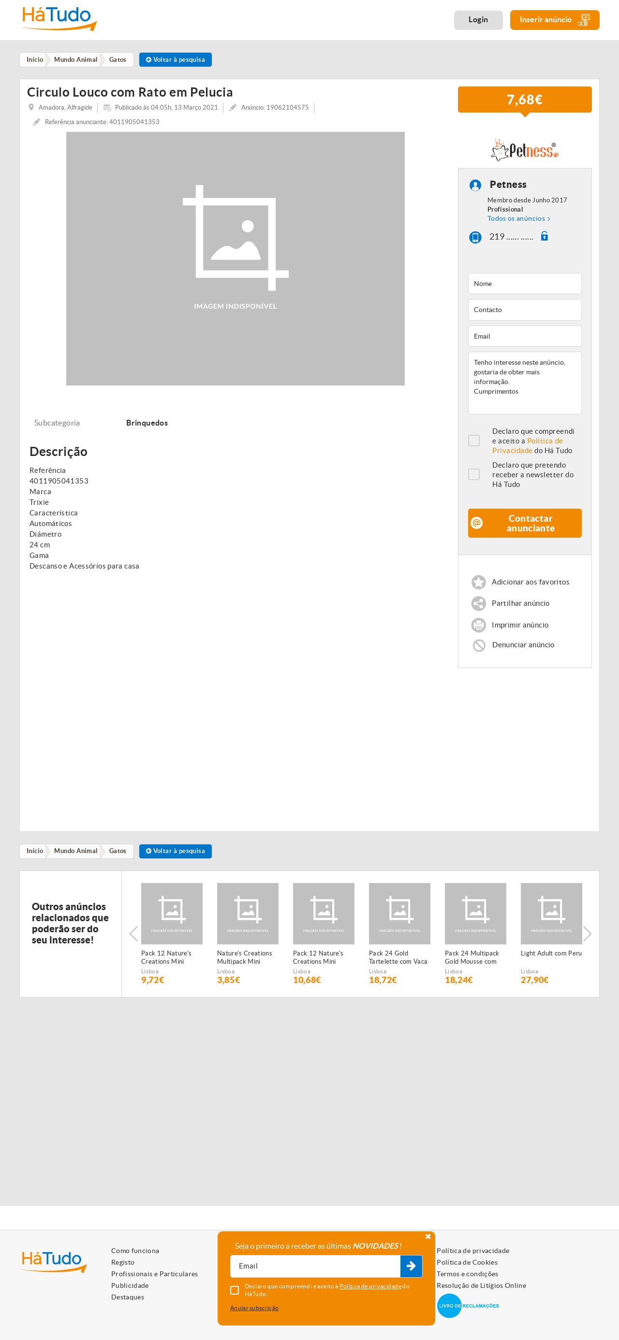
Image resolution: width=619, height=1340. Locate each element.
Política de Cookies (467, 1262)
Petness (508, 188)
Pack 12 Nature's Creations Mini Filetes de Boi (166, 963)
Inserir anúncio (555, 20)
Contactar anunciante (530, 526)
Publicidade (130, 1285)
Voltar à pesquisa (180, 59)
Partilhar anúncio (521, 607)
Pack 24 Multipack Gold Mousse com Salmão (472, 963)
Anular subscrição (254, 1308)
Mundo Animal (78, 855)
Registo (122, 1262)
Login (478, 19)
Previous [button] (133, 939)
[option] (172, 939)
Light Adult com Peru (551, 958)
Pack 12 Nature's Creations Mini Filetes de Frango (318, 963)
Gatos (121, 855)
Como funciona (135, 1250)
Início (36, 855)
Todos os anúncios (516, 222)
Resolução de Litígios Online (481, 1285)
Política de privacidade (473, 1250)
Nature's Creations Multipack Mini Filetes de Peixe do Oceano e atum (244, 963)
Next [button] (587, 939)
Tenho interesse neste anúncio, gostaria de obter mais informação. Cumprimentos (525, 386)
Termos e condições (467, 1274)
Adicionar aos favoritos (531, 585)
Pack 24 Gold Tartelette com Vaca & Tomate (398, 963)
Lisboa (150, 976)
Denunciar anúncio (524, 649)
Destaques (127, 1297)
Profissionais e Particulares (154, 1274)
